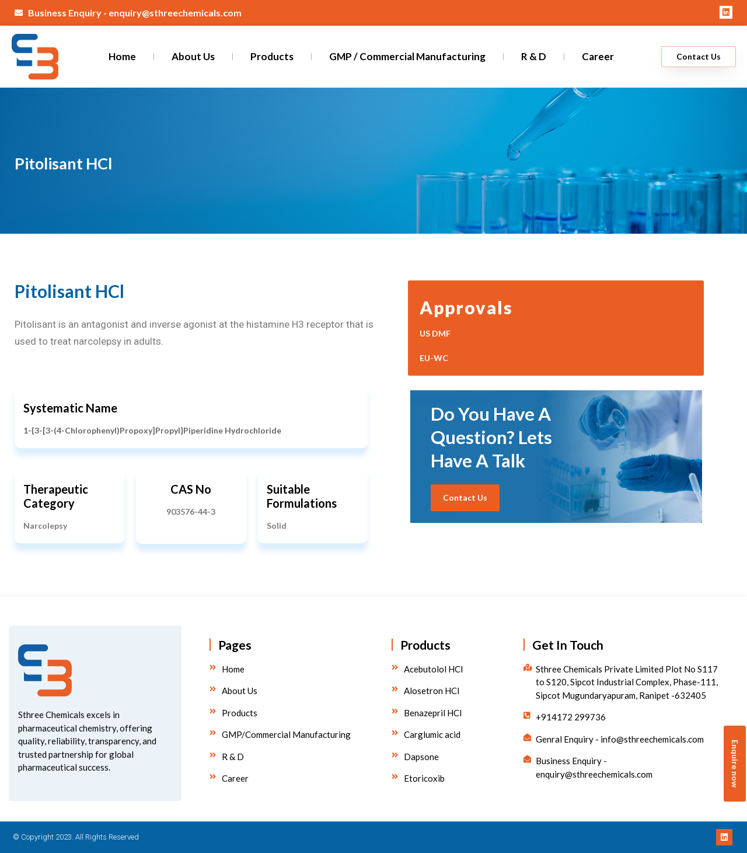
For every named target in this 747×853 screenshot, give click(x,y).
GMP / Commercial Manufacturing (407, 56)
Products (272, 56)
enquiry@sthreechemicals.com (175, 12)
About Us (193, 56)
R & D (533, 56)
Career (598, 56)
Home (122, 56)
